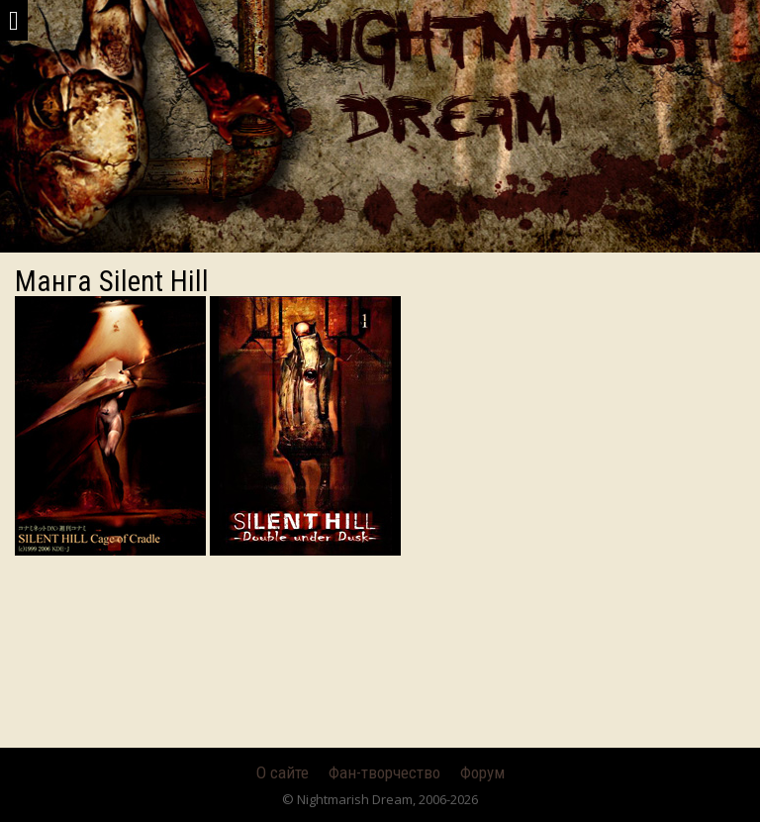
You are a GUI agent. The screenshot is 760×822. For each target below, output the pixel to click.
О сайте (282, 772)
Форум (482, 772)
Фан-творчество (384, 772)
